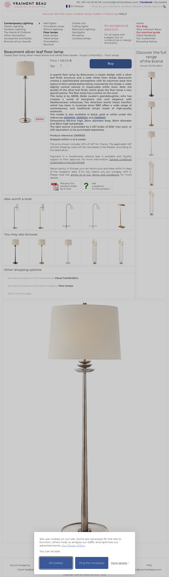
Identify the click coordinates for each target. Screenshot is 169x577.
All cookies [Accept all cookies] (56, 563)
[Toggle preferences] (119, 563)
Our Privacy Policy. (73, 545)
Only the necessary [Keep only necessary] (91, 563)
